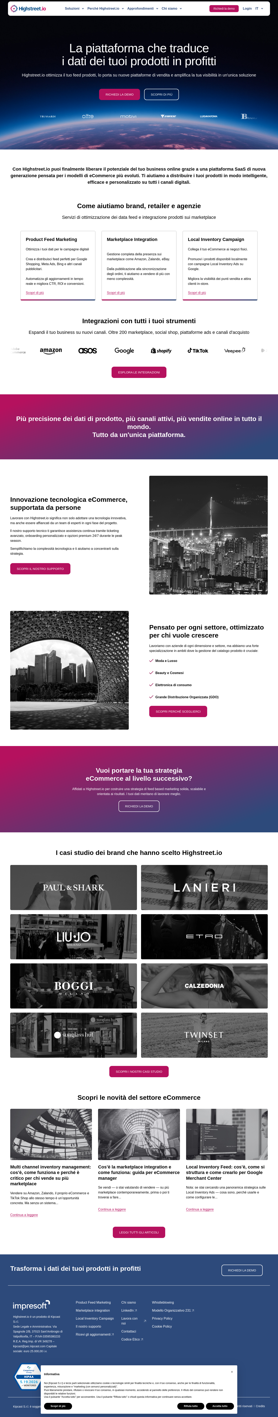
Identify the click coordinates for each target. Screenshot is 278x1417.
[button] (232, 1372)
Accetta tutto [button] (219, 1406)
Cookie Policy (162, 1326)
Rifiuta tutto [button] (191, 1406)
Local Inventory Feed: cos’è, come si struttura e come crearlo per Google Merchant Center (225, 1172)
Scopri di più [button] (58, 1406)
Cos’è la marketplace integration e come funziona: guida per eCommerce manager (139, 1172)
